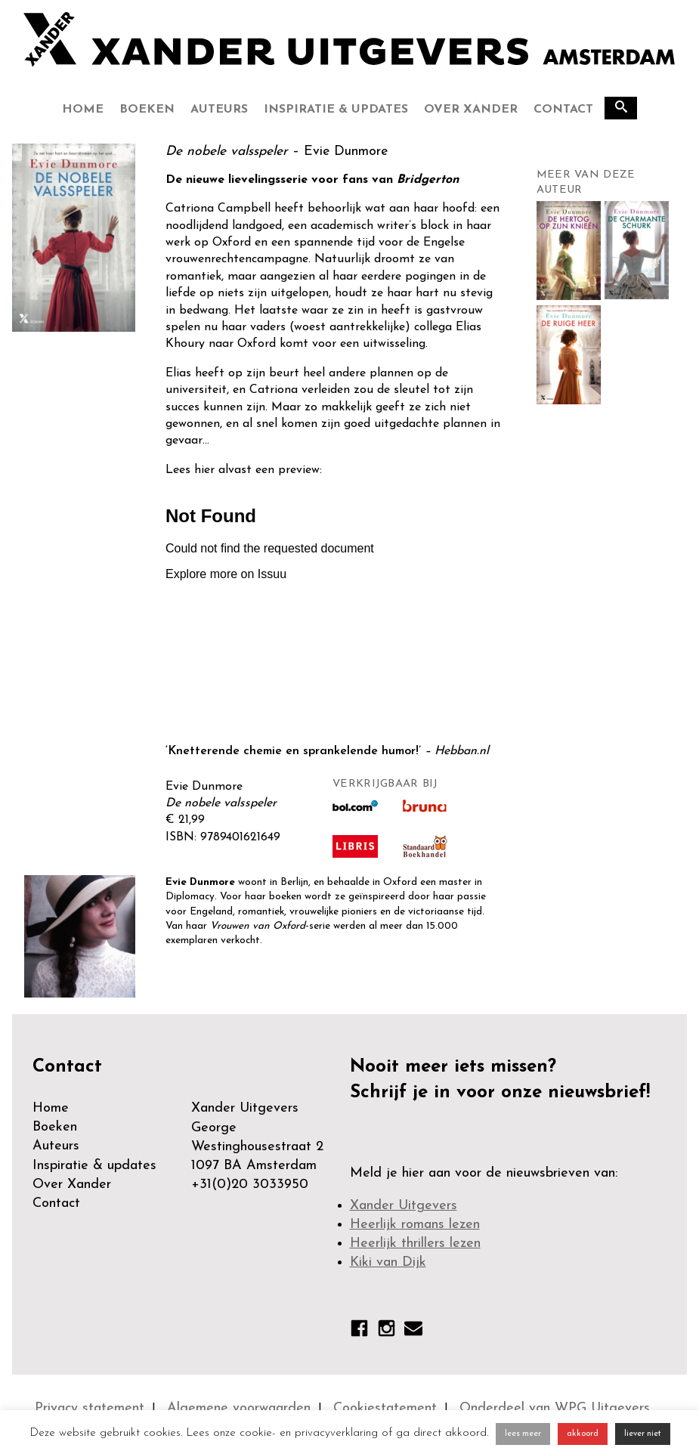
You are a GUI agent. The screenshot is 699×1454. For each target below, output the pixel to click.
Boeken (147, 110)
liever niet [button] (642, 1434)
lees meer (523, 1434)
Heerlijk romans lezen (415, 1224)
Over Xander (471, 110)
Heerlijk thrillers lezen (415, 1243)
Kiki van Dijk (388, 1262)
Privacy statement (89, 1408)
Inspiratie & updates (336, 110)
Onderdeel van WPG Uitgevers (554, 1408)
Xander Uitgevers (403, 1206)
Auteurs (219, 110)
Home (83, 110)
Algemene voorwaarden (239, 1408)
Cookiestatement (385, 1408)
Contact (563, 110)
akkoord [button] (582, 1434)
